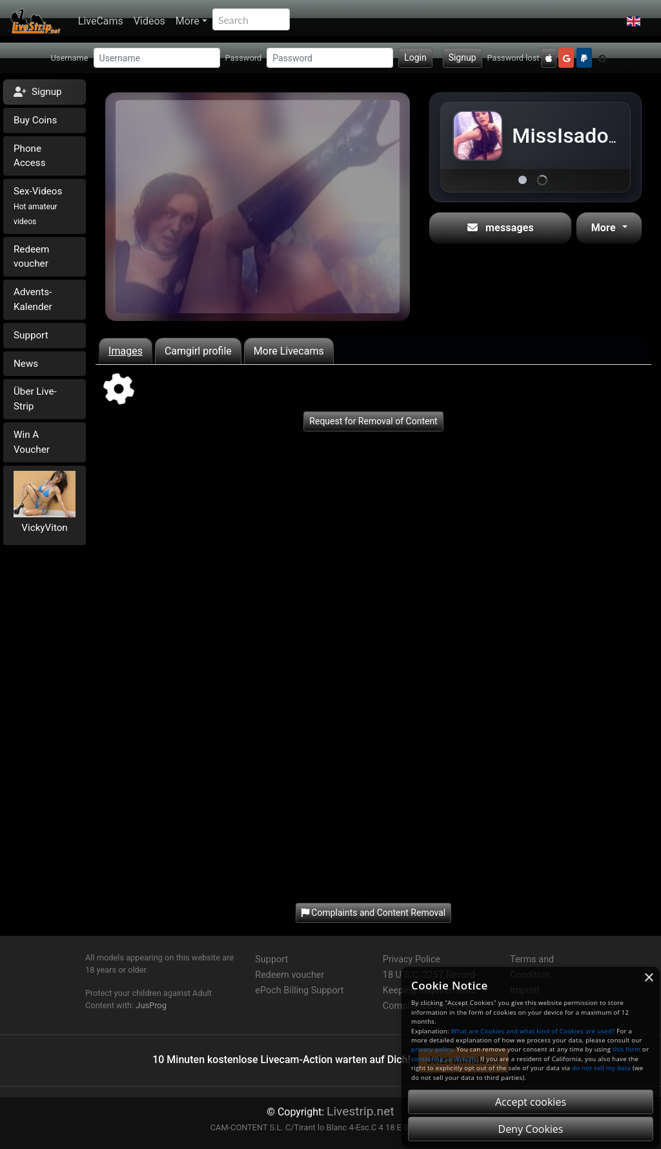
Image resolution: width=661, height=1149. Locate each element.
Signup (462, 57)
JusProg (151, 1005)
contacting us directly (443, 1059)
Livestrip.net (360, 1111)
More (187, 21)
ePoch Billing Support (299, 990)
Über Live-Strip (35, 399)
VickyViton (44, 527)
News (26, 363)
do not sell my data (601, 1068)
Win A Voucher (32, 442)
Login (415, 57)
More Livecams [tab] (289, 351)
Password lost (513, 58)
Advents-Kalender (33, 299)
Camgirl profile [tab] (198, 351)
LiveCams (100, 21)
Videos (149, 21)
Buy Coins (35, 120)
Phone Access (30, 156)
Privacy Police (411, 959)
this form (626, 1049)
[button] (634, 21)
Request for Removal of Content (373, 421)
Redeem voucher (31, 256)
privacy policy (432, 1049)
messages (500, 228)
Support (31, 335)
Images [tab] (125, 351)
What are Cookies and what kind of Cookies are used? (533, 1031)
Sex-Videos (38, 205)
